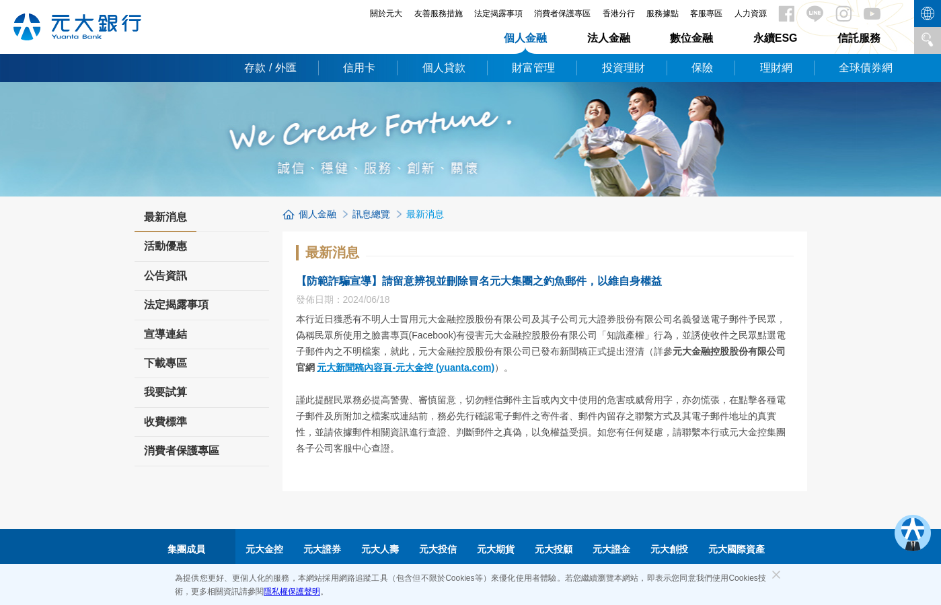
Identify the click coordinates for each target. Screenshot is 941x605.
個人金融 (525, 38)
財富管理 (533, 67)
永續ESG (775, 38)
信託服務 (858, 38)
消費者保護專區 (562, 13)
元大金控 (264, 549)
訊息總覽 (371, 214)
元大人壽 (380, 549)
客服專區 (706, 13)
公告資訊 (165, 275)
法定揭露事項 (498, 13)
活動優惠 (165, 246)
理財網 (776, 67)
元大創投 (669, 549)
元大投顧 (553, 549)
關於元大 (386, 13)
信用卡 (359, 67)
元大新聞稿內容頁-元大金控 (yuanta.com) (405, 367)
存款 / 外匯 (270, 67)
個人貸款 (443, 67)
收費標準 (165, 421)
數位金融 (691, 38)
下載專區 (165, 363)
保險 (702, 67)
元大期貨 (496, 549)
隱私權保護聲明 (292, 591)
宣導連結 (165, 334)
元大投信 (438, 549)
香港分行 (619, 13)
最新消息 (165, 221)
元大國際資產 (736, 549)
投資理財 (623, 67)
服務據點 (662, 13)
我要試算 (165, 392)
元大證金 (611, 549)
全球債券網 (866, 67)
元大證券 (322, 549)
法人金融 (608, 38)
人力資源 (751, 13)
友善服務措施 (438, 13)
